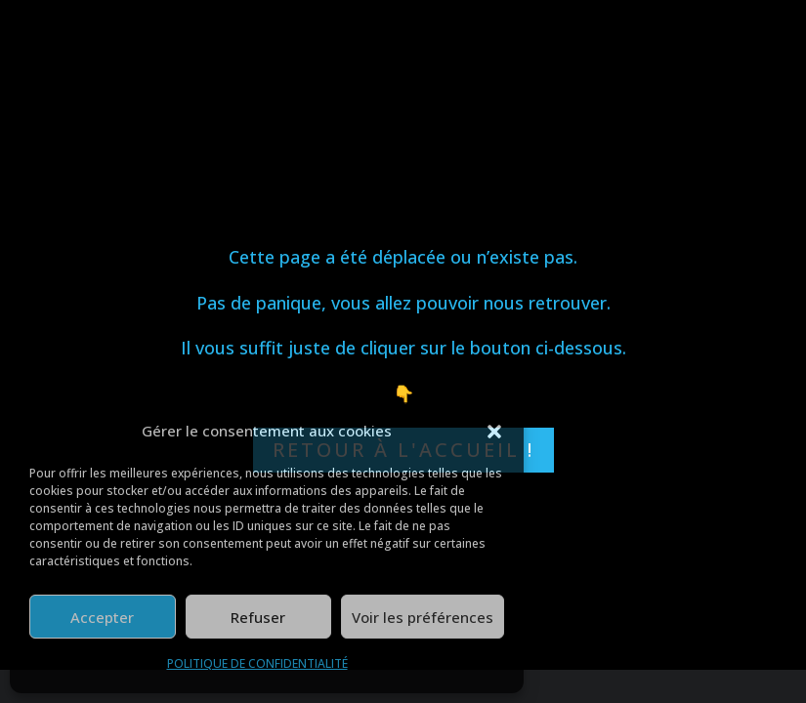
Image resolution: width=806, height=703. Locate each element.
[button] (494, 431)
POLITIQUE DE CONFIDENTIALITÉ (257, 663)
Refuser (258, 617)
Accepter (102, 617)
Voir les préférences (422, 617)
